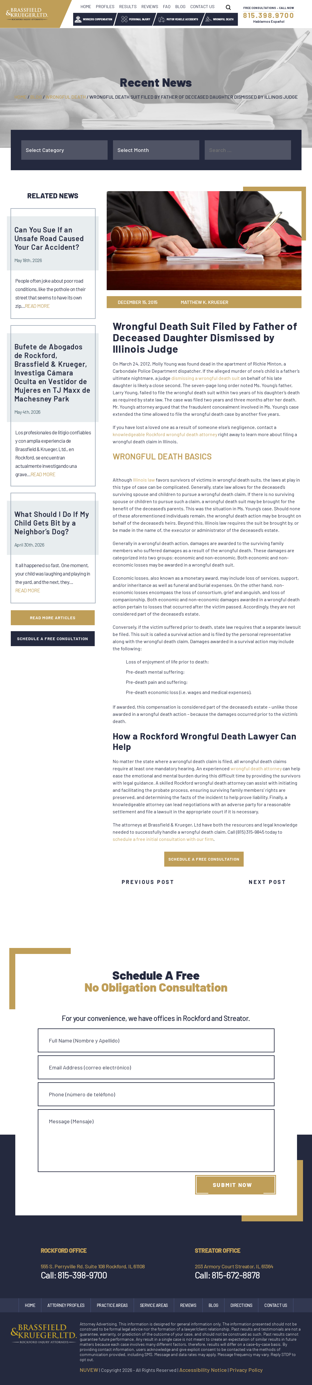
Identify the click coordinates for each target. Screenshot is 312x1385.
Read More (37, 306)
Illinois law (144, 480)
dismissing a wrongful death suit (205, 378)
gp (280, 302)
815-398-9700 (82, 1275)
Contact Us (202, 6)
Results (128, 6)
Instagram (284, 1370)
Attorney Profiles (65, 1305)
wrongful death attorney (256, 768)
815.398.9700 (269, 15)
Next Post (267, 882)
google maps (297, 1370)
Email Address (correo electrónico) (90, 1067)
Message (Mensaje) (71, 1121)
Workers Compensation (97, 19)
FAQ (167, 6)
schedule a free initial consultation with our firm (163, 839)
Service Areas (154, 1305)
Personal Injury (139, 19)
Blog (180, 6)
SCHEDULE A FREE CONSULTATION (204, 859)
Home (86, 6)
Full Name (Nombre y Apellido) (84, 1040)
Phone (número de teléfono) (82, 1094)
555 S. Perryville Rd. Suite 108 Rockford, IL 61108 (93, 1266)
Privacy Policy (246, 1369)
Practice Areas (112, 1305)
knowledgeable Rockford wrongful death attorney (165, 434)
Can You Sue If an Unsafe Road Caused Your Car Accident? (49, 238)
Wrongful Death (223, 19)
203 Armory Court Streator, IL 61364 (234, 1266)
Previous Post (148, 882)
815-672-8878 (235, 1275)
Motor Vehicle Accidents (182, 19)
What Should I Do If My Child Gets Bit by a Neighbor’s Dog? (51, 523)
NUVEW (89, 1369)
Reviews (149, 6)
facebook (271, 1370)
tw (271, 302)
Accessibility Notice (203, 1369)
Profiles (105, 6)
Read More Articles (52, 617)
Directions (241, 1305)
